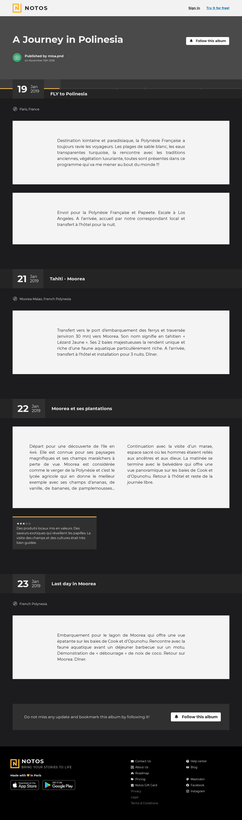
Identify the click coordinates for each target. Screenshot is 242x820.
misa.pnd (56, 56)
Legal (134, 805)
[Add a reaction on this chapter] (114, 259)
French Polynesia (30, 616)
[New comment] (129, 259)
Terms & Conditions (144, 811)
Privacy (136, 799)
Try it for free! (217, 8)
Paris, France (26, 109)
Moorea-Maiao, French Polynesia (42, 303)
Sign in (194, 8)
